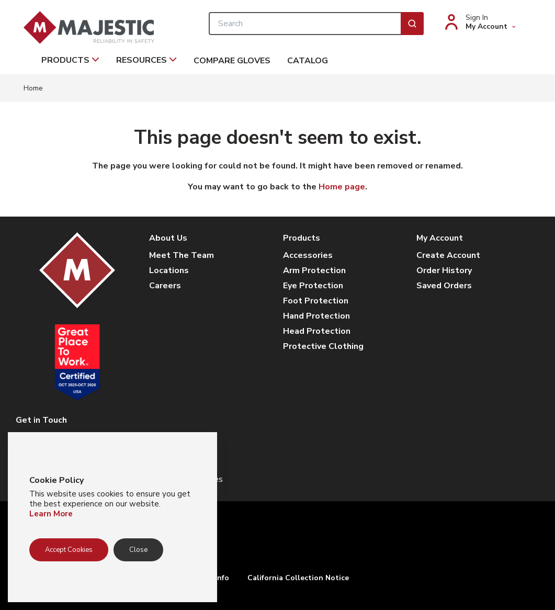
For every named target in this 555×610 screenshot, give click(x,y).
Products (70, 60)
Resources (146, 60)
